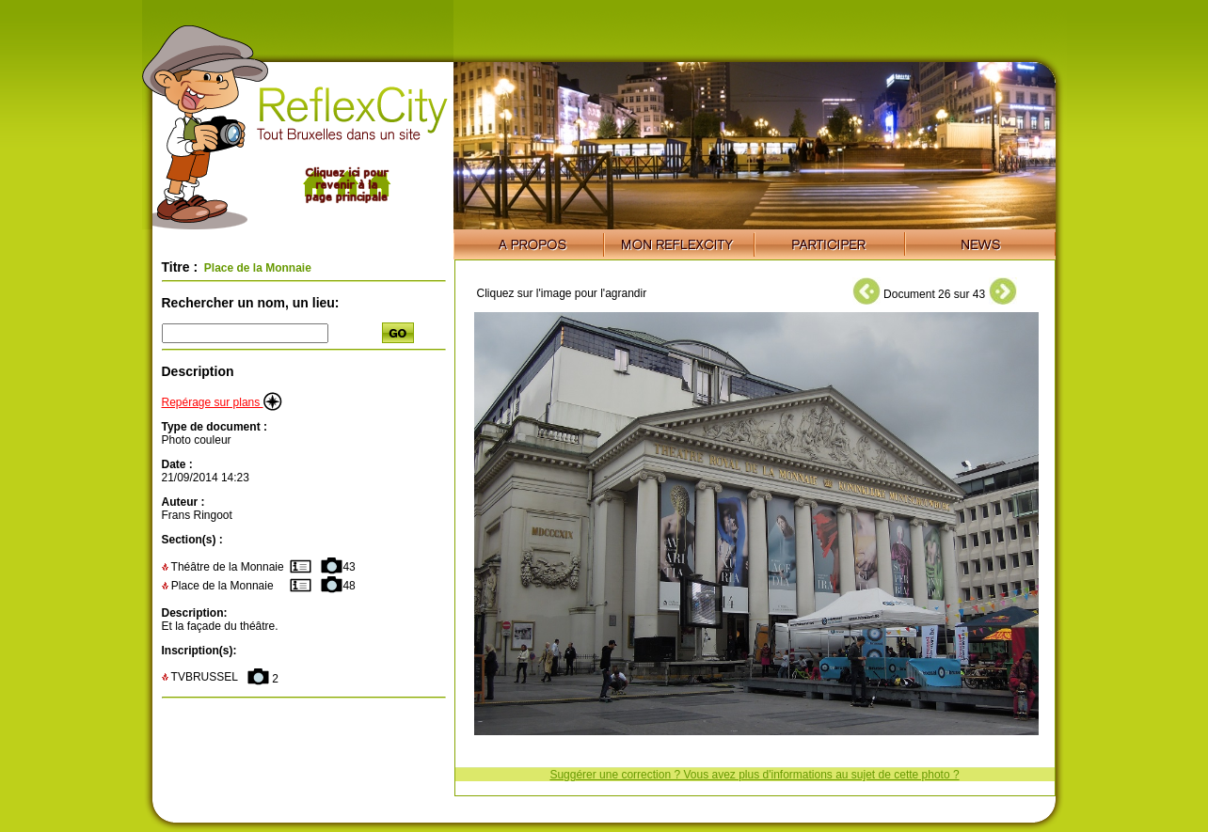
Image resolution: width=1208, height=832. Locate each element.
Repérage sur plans (222, 402)
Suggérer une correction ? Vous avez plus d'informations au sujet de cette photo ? (754, 774)
